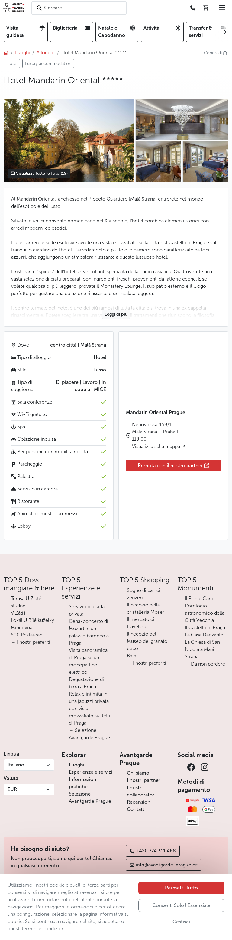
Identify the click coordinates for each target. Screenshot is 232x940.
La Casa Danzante (204, 635)
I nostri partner (143, 780)
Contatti (136, 809)
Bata (131, 656)
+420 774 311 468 (153, 851)
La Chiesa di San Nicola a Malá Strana (202, 649)
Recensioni (139, 802)
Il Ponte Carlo (200, 598)
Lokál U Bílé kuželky (32, 620)
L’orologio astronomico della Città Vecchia (204, 613)
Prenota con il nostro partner (173, 465)
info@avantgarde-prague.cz (164, 865)
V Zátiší (19, 613)
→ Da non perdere (205, 664)
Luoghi (76, 765)
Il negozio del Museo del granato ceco (147, 641)
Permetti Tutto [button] (181, 888)
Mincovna (21, 627)
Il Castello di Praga (205, 627)
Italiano (16, 765)
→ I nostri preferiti (30, 642)
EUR (12, 789)
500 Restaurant (27, 635)
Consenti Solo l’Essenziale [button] (181, 905)
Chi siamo (138, 773)
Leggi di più (116, 314)
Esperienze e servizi (90, 772)
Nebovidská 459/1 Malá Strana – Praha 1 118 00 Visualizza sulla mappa (156, 435)
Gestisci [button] (181, 922)
